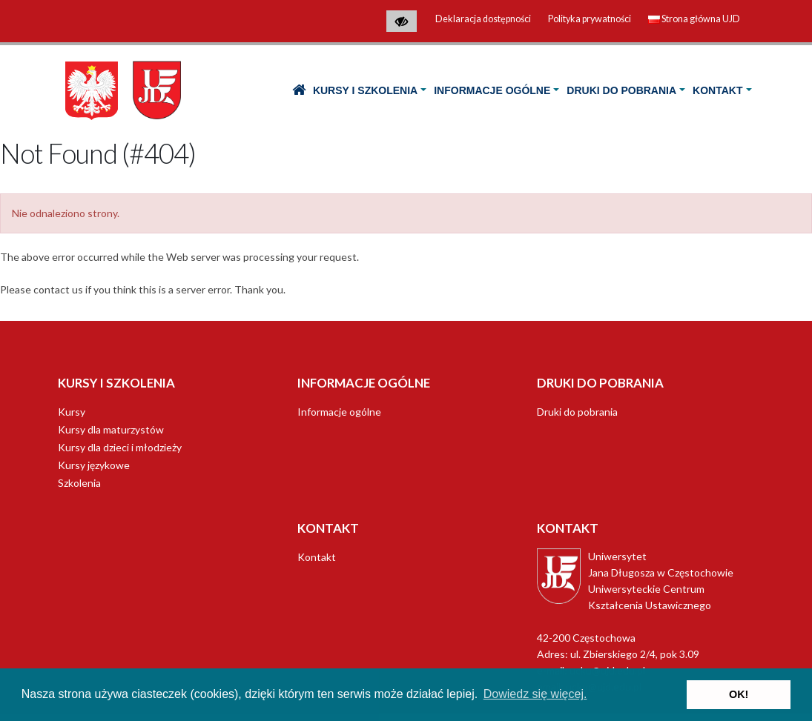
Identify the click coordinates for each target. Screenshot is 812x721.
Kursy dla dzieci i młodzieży (120, 447)
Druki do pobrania (621, 90)
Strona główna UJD (694, 18)
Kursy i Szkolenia (365, 90)
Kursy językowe (94, 465)
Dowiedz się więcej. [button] (535, 694)
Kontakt (717, 90)
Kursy (71, 411)
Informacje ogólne (492, 90)
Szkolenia (79, 482)
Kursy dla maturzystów (111, 429)
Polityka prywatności (589, 18)
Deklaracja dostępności (483, 18)
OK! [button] (738, 694)
